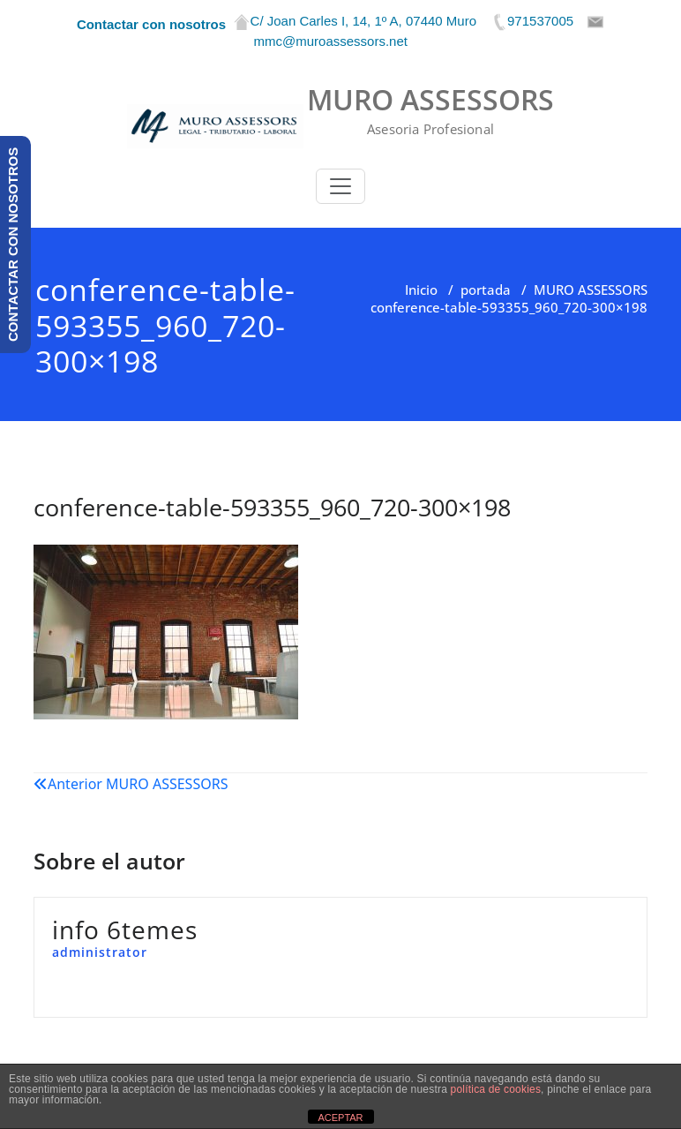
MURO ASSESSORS (590, 289)
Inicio (421, 289)
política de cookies (496, 1089)
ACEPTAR (340, 1117)
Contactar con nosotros (151, 24)
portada (485, 289)
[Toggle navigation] (340, 186)
